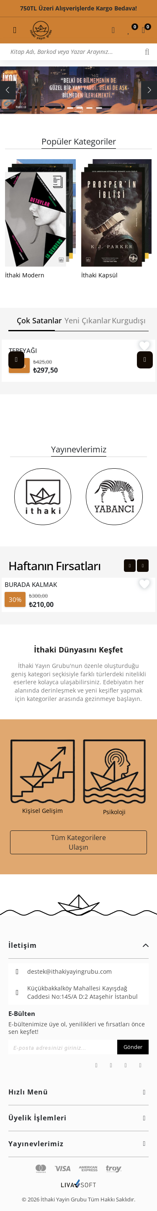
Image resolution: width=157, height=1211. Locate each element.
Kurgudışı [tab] (129, 320)
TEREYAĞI (23, 350)
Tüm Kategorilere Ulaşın (78, 842)
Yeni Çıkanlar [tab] (83, 320)
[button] (59, 108)
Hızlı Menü (78, 1092)
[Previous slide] (16, 359)
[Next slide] (145, 359)
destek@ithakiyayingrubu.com (69, 971)
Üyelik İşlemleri (78, 1117)
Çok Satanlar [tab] (36, 320)
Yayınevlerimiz (78, 1143)
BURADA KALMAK (31, 584)
